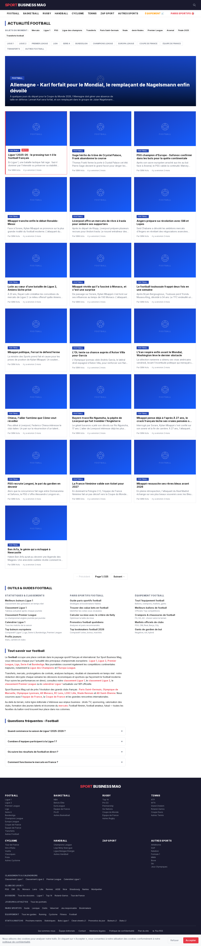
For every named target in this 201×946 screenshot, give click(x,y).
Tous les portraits (38, 902)
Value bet (54, 908)
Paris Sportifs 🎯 (182, 13)
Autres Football (34, 49)
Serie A (66, 43)
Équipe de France (172, 43)
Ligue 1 (47, 30)
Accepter (191, 940)
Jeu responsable (69, 908)
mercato (63, 705)
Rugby (47, 13)
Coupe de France (148, 43)
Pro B (56, 812)
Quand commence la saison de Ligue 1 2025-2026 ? (65, 731)
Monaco (26, 889)
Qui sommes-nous (46, 931)
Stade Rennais (85, 693)
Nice (65, 889)
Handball (61, 13)
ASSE (57, 889)
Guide (27, 908)
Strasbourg (75, 889)
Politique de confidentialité (121, 931)
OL (18, 889)
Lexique (36, 908)
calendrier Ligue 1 (52, 684)
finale (125, 30)
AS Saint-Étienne (106, 693)
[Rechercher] (194, 5)
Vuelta (8, 851)
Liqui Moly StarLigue (63, 848)
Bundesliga (81, 43)
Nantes (85, 889)
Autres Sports (128, 13)
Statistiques (49, 920)
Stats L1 (122, 920)
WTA (153, 803)
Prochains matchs (34, 920)
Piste (7, 857)
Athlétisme (156, 845)
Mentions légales (98, 931)
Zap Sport (107, 13)
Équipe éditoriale (67, 931)
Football (13, 13)
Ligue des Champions (42, 667)
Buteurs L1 (112, 920)
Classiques (10, 854)
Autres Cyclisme (12, 860)
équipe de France (32, 696)
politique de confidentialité (16, 942)
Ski (152, 863)
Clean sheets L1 (78, 920)
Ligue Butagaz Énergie (64, 851)
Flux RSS (157, 931)
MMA (153, 857)
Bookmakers (85, 908)
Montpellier (96, 889)
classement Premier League (20, 684)
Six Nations (107, 809)
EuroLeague (59, 806)
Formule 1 (155, 854)
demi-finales (138, 30)
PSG (56, 30)
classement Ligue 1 (74, 680)
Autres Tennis (157, 815)
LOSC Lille (70, 693)
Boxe (153, 860)
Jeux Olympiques (159, 867)
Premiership (108, 806)
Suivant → (119, 576)
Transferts (91, 30)
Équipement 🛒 (154, 13)
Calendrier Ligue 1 (72, 879)
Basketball (31, 13)
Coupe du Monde (110, 812)
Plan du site (143, 931)
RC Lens (58, 693)
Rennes (49, 889)
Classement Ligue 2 (35, 879)
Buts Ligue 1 (63, 920)
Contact (82, 931)
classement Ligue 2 (99, 680)
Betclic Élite (59, 803)
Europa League (126, 43)
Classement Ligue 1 (14, 879)
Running (42, 914)
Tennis (92, 13)
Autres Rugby (108, 818)
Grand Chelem (157, 806)
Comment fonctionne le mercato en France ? (65, 762)
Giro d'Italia (10, 848)
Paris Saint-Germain (109, 30)
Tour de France (12, 845)
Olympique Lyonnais (28, 693)
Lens (35, 889)
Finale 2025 (183, 30)
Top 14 (105, 799)
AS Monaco (46, 693)
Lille (41, 889)
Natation (155, 851)
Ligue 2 (22, 43)
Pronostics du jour (96, 920)
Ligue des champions (72, 30)
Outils (44, 908)
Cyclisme (78, 13)
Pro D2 (105, 803)
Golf (153, 848)
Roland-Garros (158, 809)
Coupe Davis (157, 812)
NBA (56, 799)
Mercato (36, 30)
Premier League (155, 30)
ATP (153, 799)
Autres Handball (61, 854)
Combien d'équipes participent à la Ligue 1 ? (65, 741)
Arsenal (170, 30)
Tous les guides (29, 914)
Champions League (103, 43)
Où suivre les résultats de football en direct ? (65, 751)
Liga (55, 43)
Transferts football (15, 36)
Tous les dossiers (26, 895)
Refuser (175, 940)
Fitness (63, 914)
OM (13, 889)
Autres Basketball (62, 815)
